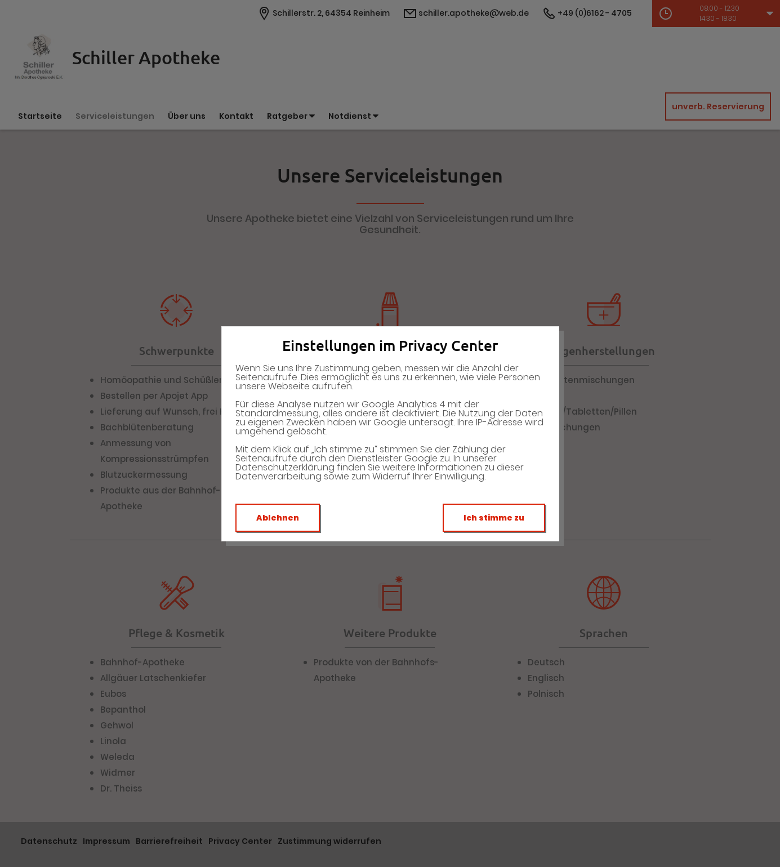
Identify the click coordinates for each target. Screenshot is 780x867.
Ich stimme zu (493, 517)
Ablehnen (277, 517)
